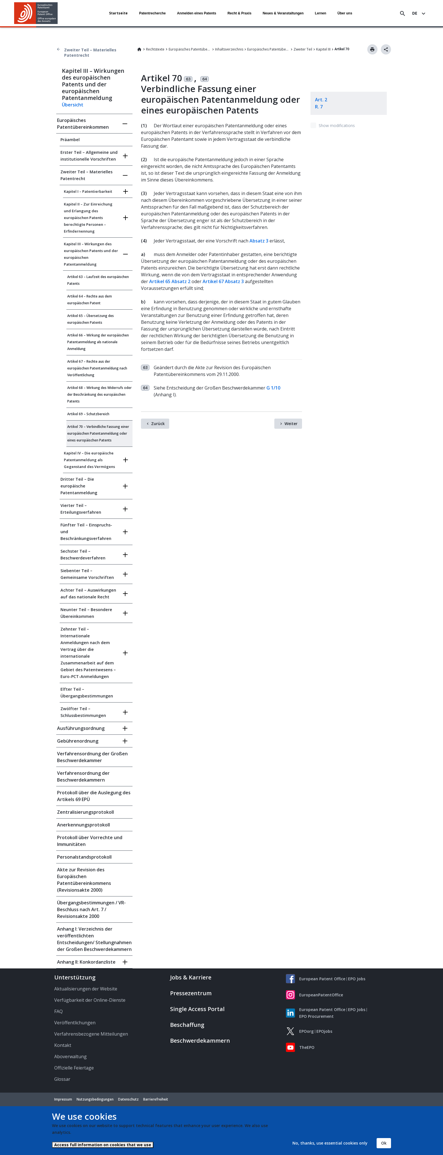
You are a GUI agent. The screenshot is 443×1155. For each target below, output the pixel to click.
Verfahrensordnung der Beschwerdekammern (83, 776)
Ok (383, 1143)
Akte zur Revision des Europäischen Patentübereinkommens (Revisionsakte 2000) (84, 880)
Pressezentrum (191, 993)
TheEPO (306, 1047)
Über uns (345, 13)
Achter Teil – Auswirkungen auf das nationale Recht (88, 593)
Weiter (291, 423)
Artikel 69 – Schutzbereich (88, 414)
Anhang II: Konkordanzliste (86, 962)
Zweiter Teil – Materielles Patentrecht (90, 52)
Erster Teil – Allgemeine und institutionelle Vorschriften (89, 156)
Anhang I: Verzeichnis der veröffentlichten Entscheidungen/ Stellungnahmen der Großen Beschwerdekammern (94, 939)
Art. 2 (321, 100)
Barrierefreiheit (155, 1099)
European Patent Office (322, 978)
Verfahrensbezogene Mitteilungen (91, 1034)
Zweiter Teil (303, 49)
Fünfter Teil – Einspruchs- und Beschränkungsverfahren (86, 531)
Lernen (320, 13)
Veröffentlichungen (74, 1023)
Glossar (62, 1079)
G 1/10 (273, 388)
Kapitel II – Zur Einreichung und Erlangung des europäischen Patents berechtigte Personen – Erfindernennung (88, 218)
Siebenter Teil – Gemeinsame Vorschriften (87, 574)
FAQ (58, 1011)
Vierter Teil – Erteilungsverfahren (80, 509)
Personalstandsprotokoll (84, 857)
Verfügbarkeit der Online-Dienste (89, 1000)
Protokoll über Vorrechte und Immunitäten (89, 840)
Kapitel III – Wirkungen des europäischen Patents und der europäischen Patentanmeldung (91, 254)
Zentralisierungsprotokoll (85, 812)
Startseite (118, 13)
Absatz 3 (258, 241)
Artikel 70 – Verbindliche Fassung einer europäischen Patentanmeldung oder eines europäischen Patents (98, 433)
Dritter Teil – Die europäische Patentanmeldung (78, 485)
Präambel (70, 139)
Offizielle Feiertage (74, 1068)
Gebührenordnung (77, 741)
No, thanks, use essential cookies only (330, 1143)
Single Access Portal (197, 1009)
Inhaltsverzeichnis (229, 49)
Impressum (63, 1099)
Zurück (158, 423)
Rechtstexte (155, 49)
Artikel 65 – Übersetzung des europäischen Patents (90, 319)
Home (139, 49)
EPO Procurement (316, 1016)
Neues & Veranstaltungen (283, 13)
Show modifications (337, 125)
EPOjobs (324, 1031)
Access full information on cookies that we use (102, 1144)
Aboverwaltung (70, 1056)
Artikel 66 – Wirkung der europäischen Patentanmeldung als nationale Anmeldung (98, 342)
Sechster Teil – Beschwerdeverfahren (82, 554)
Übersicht (72, 105)
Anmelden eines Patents (196, 13)
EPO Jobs (356, 978)
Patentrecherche (152, 13)
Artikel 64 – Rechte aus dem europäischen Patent (89, 299)
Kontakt (62, 1045)
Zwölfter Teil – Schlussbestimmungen (83, 712)
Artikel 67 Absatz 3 (223, 281)
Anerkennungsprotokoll (83, 825)
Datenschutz (128, 1099)
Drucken (372, 49)
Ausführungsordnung (81, 728)
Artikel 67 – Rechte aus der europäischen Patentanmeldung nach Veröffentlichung (97, 368)
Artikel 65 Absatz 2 (169, 281)
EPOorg (306, 1031)
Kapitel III (323, 49)
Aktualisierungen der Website (85, 989)
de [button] (414, 13)
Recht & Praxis (239, 13)
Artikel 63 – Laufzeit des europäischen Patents (98, 280)
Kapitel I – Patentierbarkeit (88, 191)
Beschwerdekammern (200, 1040)
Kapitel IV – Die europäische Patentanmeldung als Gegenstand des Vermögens (89, 459)
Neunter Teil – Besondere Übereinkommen (86, 613)
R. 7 (319, 107)
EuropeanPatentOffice (321, 995)
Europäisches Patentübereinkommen (190, 49)
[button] (58, 13)
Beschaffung (187, 1025)
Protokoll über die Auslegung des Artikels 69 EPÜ (94, 795)
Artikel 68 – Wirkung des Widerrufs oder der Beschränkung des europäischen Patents (99, 394)
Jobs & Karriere (190, 977)
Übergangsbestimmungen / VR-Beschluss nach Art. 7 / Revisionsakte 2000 (91, 909)
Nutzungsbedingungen (95, 1099)
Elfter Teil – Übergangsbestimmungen (86, 692)
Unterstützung (74, 977)
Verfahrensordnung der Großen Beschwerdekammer (92, 757)
